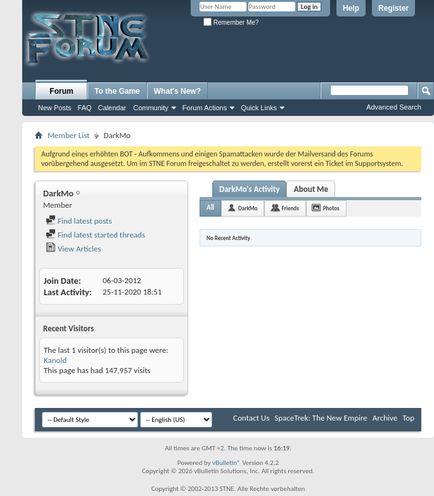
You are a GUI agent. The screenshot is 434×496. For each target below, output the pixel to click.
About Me (311, 189)
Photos (331, 208)
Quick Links (259, 107)
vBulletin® (226, 463)
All (210, 207)
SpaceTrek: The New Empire (320, 418)
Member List (68, 135)
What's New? (177, 91)
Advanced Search (393, 107)
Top (408, 418)
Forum (61, 91)
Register (393, 8)
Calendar (112, 107)
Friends (289, 208)
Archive (385, 418)
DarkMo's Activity (249, 189)
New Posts (55, 107)
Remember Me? (230, 22)
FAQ (85, 107)
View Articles (73, 248)
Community (151, 107)
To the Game (117, 91)
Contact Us (251, 418)
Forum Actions (204, 107)
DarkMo (247, 208)
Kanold (55, 360)
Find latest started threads (95, 234)
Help (351, 8)
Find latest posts (79, 221)
